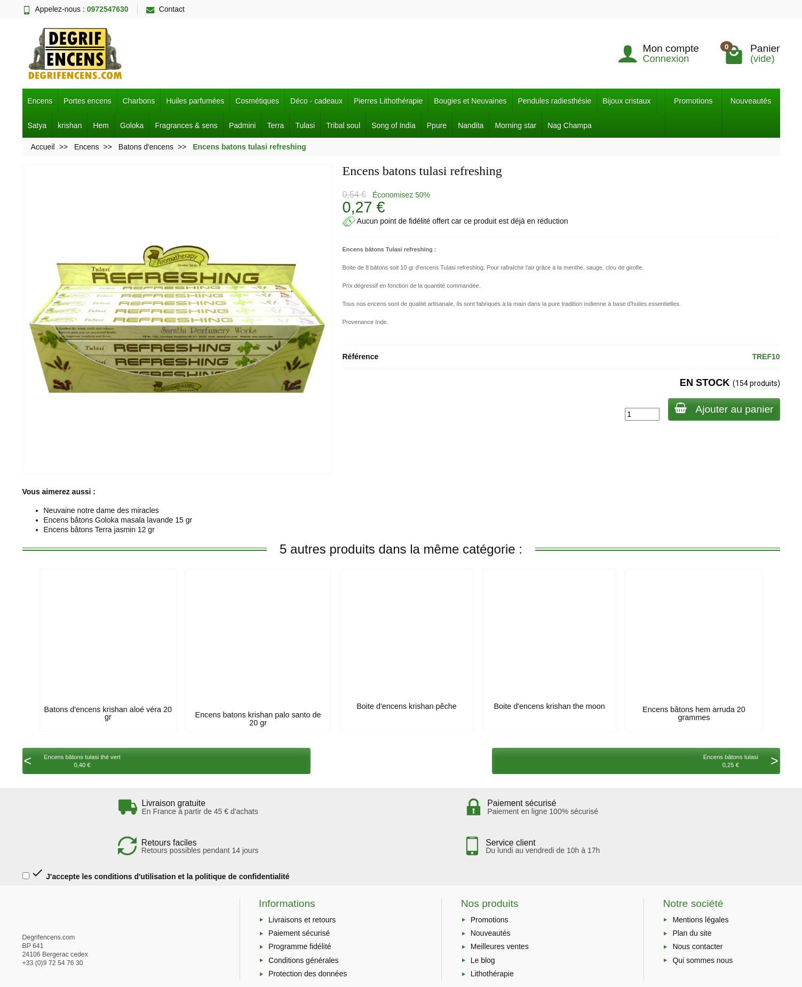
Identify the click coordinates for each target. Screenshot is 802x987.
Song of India (393, 125)
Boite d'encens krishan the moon (549, 706)
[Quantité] (638, 414)
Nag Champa (569, 125)
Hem (101, 125)
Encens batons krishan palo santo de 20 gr (258, 718)
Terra (275, 125)
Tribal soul (343, 125)
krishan (70, 125)
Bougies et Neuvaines (470, 101)
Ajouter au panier (721, 408)
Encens (40, 101)
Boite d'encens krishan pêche (406, 706)
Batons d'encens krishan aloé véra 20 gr (108, 713)
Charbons (139, 101)
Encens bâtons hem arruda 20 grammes (693, 713)
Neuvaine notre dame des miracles (101, 510)
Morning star (515, 125)
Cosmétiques (257, 101)
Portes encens (87, 101)
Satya (37, 125)
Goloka (132, 125)
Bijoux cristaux (626, 101)
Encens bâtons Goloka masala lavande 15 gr (118, 520)
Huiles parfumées (195, 101)
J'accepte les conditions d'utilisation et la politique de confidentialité (156, 840)
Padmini (242, 125)
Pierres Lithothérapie (388, 101)
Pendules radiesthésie (555, 101)
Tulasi (305, 125)
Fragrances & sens (186, 125)
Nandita (470, 125)
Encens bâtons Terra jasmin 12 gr (99, 529)
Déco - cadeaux (316, 101)
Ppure (437, 125)
